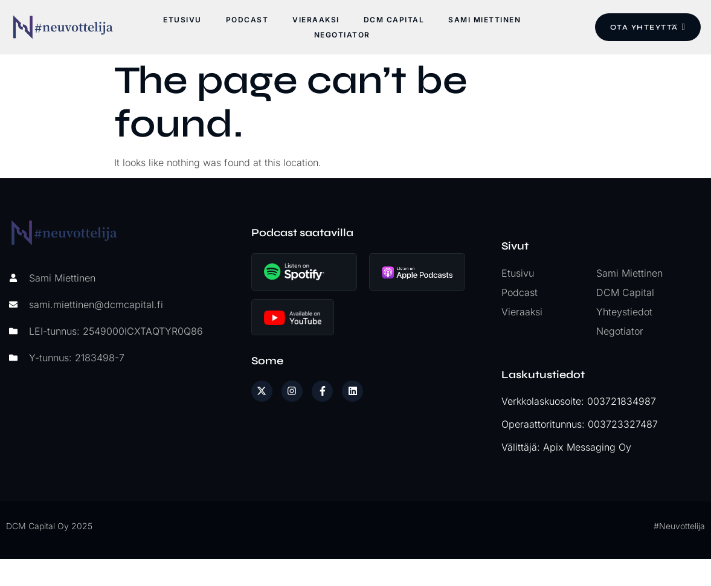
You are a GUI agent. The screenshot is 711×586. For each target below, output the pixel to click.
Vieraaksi (315, 19)
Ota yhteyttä (646, 27)
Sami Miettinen (484, 19)
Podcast (246, 19)
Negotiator (342, 34)
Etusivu (182, 19)
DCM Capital (393, 19)
